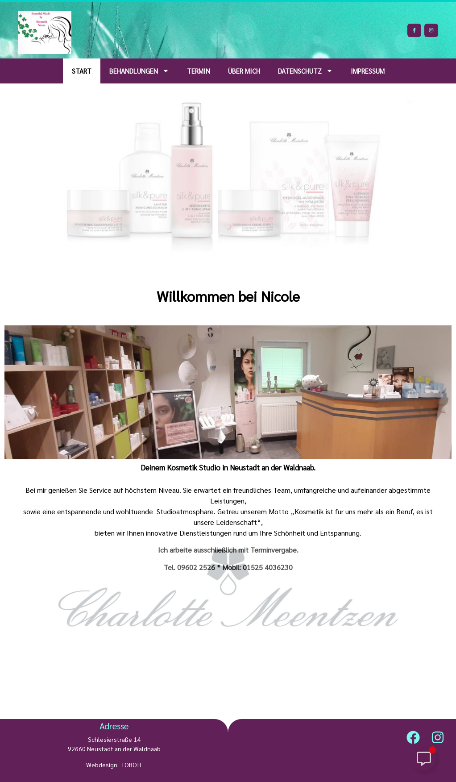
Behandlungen (139, 71)
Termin (198, 71)
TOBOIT (131, 765)
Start (81, 71)
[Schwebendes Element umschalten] (423, 758)
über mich (244, 71)
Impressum (368, 71)
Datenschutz (305, 71)
